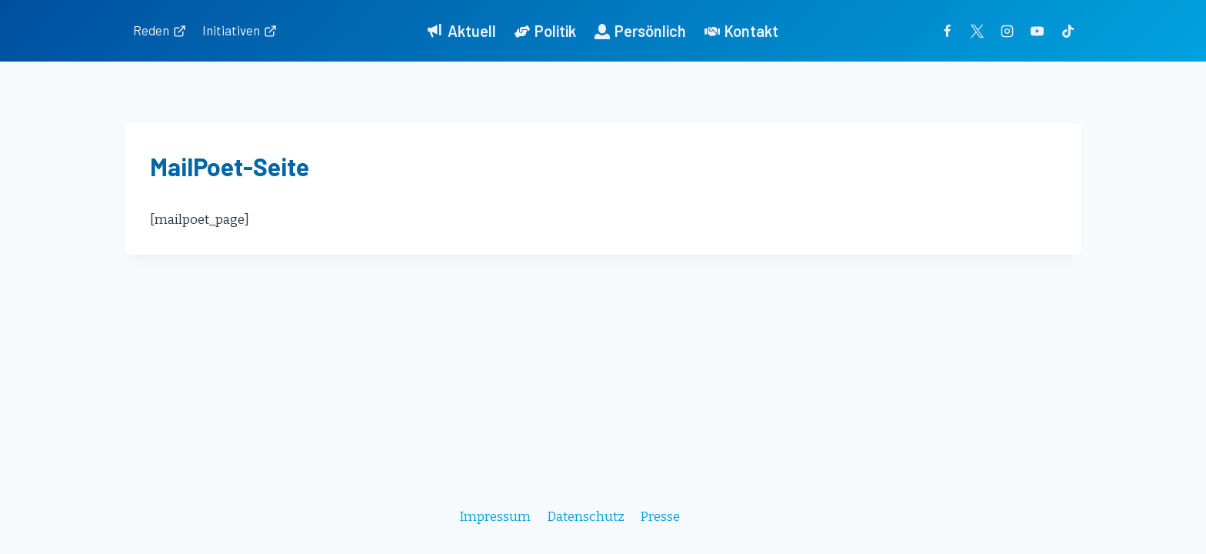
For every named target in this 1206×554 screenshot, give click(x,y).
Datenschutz (586, 517)
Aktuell (462, 31)
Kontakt (741, 31)
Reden (159, 30)
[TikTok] (1067, 31)
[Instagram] (1007, 31)
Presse (660, 517)
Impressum (495, 517)
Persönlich (640, 31)
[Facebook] (947, 31)
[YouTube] (1037, 31)
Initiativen (239, 30)
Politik (545, 31)
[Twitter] (977, 31)
